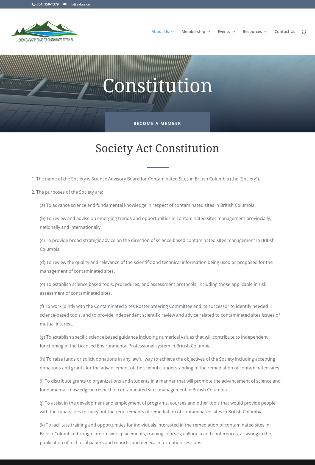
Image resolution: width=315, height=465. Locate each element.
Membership (193, 32)
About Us (160, 32)
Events (224, 32)
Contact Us (285, 32)
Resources (252, 32)
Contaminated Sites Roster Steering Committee (143, 306)
